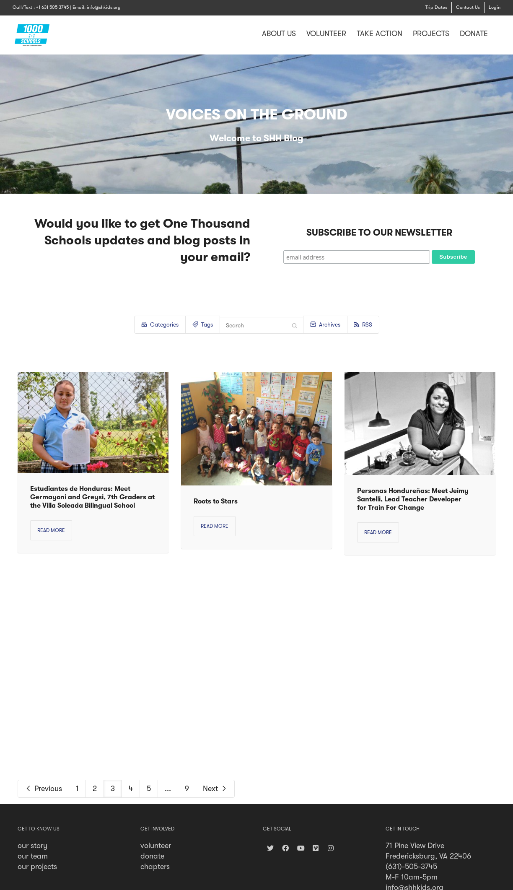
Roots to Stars (216, 501)
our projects (37, 866)
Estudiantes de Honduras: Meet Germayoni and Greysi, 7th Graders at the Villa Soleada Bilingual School (92, 497)
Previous (43, 788)
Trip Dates (436, 7)
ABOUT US (279, 33)
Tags (202, 324)
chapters (155, 866)
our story (32, 845)
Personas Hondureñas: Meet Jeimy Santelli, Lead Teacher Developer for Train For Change (413, 499)
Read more (51, 530)
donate (152, 856)
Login (494, 7)
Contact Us (468, 7)
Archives (325, 324)
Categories (160, 324)
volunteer (155, 845)
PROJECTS (431, 33)
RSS (363, 324)
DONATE (474, 33)
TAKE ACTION (379, 33)
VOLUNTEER (326, 33)
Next (215, 788)
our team (33, 856)
